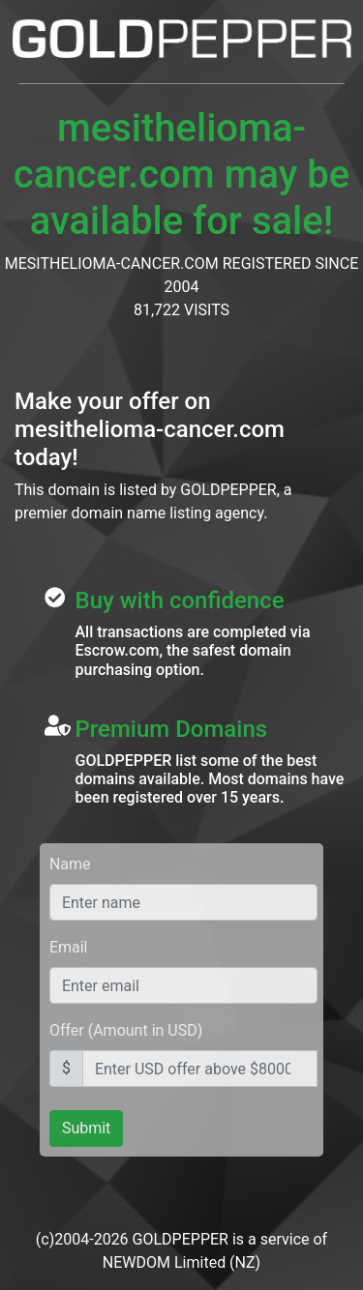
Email (68, 947)
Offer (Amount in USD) (125, 1030)
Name (70, 864)
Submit (86, 1128)
